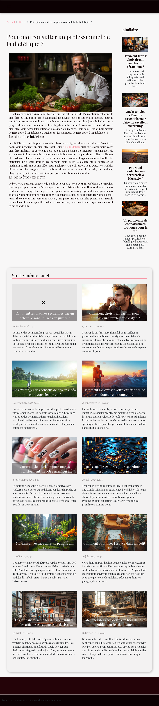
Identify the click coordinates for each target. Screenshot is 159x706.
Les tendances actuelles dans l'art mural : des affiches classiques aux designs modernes (45, 624)
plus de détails (71, 147)
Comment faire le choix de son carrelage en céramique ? (135, 61)
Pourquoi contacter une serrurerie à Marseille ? (135, 173)
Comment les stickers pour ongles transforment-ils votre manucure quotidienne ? (45, 471)
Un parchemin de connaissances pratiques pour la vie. (135, 225)
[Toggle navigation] (9, 6)
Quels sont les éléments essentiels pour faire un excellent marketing (135, 119)
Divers (22, 22)
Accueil (11, 22)
